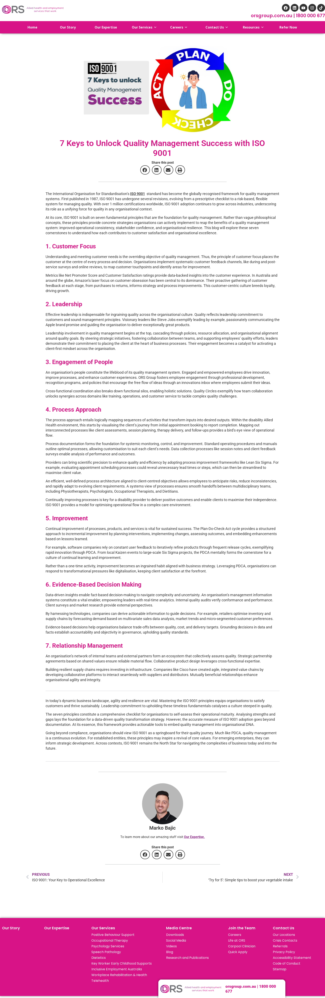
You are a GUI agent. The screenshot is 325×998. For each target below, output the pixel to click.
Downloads (175, 934)
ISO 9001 (137, 194)
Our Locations (284, 934)
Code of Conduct (286, 963)
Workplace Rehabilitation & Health (119, 975)
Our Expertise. (194, 837)
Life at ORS (236, 940)
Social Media (176, 940)
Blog (169, 952)
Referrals (280, 946)
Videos (171, 946)
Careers (234, 934)
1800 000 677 (310, 16)
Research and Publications (187, 957)
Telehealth (100, 980)
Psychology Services (107, 946)
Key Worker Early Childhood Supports (121, 963)
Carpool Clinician (241, 946)
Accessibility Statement (292, 957)
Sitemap (279, 969)
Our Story (11, 928)
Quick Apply (237, 952)
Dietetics (98, 957)
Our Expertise (56, 928)
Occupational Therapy (109, 940)
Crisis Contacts (285, 940)
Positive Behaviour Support (112, 934)
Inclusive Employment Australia (116, 969)
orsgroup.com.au (272, 16)
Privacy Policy (284, 952)
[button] (145, 170)
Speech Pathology (106, 952)
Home (29, 27)
